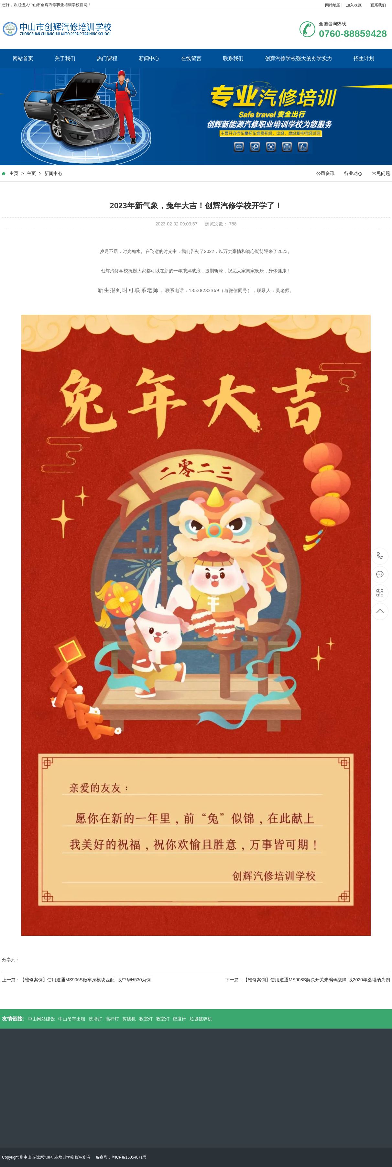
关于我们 (65, 58)
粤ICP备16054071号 (129, 1157)
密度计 (179, 1018)
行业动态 (353, 173)
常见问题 (381, 173)
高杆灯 (112, 1018)
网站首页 (23, 58)
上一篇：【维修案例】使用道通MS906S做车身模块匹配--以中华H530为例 (76, 979)
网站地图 (333, 5)
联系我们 (378, 5)
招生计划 (364, 58)
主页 (13, 173)
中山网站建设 (41, 1018)
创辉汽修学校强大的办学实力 (298, 58)
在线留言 (191, 58)
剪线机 (129, 1018)
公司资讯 (325, 173)
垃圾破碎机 (201, 1018)
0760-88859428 (380, 556)
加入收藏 (354, 5)
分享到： (11, 959)
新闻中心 (149, 58)
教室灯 (146, 1018)
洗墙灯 (95, 1018)
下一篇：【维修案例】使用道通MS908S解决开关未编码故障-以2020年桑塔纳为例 (307, 979)
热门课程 (107, 58)
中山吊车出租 (71, 1018)
